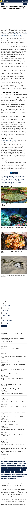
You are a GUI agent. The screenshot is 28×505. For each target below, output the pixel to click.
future (2, 476)
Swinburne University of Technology (16, 181)
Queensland (14, 465)
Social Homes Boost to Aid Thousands (11, 345)
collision (3, 177)
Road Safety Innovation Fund (10, 140)
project (12, 472)
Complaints (21, 485)
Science (2, 4)
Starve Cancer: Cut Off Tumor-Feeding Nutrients (13, 448)
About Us (17, 485)
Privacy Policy (3, 485)
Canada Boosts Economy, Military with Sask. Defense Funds (12, 435)
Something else (6, 323)
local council (10, 467)
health (24, 463)
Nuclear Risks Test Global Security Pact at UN (12, 444)
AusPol (2, 472)
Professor (10, 179)
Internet (9, 478)
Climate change (6, 305)
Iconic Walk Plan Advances (7, 352)
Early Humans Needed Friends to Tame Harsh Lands (13, 412)
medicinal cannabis (12, 182)
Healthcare (5, 310)
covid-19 (5, 467)
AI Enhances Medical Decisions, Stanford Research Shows (14, 356)
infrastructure (24, 467)
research (17, 176)
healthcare (13, 177)
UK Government (16, 474)
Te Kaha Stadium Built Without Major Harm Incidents (12, 369)
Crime (4, 318)
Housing (5, 313)
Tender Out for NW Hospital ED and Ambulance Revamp (13, 374)
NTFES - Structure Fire (6, 341)
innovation (3, 181)
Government (4, 179)
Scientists (25, 474)
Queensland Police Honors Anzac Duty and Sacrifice (12, 379)
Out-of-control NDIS (8, 320)
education (8, 469)
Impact (2, 478)
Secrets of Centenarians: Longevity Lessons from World (13, 252)
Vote (3, 325)
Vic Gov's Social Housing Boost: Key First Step (12, 361)
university (11, 176)
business (19, 465)
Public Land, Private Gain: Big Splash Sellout (12, 338)
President (11, 476)
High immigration (7, 315)
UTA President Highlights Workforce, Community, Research (14, 425)
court (6, 478)
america (22, 476)
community (19, 461)
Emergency (21, 472)
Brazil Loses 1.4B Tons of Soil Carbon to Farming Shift (13, 452)
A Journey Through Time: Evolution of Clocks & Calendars (13, 275)
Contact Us (23, 483)
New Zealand (9, 474)
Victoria (15, 463)
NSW (12, 463)
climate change (16, 476)
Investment (3, 469)
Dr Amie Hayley (16, 33)
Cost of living (6, 308)
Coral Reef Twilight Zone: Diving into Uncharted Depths (13, 228)
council (23, 465)
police (23, 461)
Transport (22, 179)
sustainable (16, 179)
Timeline (3, 330)
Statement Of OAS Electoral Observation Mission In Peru (13, 365)
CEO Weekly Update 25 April (8, 421)
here (12, 170)
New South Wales (17, 467)
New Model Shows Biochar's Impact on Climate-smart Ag (13, 407)
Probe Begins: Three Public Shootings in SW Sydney (12, 334)
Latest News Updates (5, 483)
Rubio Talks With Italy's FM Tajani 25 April (12, 393)
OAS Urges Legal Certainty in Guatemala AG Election (12, 402)
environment (3, 465)
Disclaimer (9, 485)
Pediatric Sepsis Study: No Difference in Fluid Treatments (12, 384)
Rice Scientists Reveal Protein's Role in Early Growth (12, 440)
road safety (10, 184)
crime (16, 472)
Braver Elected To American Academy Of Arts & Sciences (13, 397)
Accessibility (4, 182)
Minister (8, 465)
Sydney (6, 476)
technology (22, 176)
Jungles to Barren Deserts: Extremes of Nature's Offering (13, 204)
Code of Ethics (18, 483)
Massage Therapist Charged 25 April (10, 348)
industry (18, 469)
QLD (21, 474)
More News (14, 456)
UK (1, 467)
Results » (22, 325)
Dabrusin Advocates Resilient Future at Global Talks (13, 430)
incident (14, 478)
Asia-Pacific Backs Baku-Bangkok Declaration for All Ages (13, 389)
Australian (19, 177)
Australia (6, 176)
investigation (24, 469)
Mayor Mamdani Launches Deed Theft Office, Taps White (14, 417)
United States (7, 472)
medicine (7, 177)
